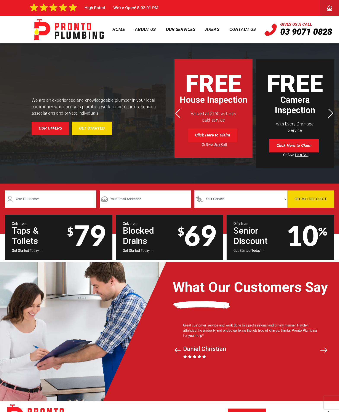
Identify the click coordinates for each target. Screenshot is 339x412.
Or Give (214, 145)
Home (118, 29)
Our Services (180, 29)
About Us (145, 29)
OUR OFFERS (50, 128)
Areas (212, 29)
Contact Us (242, 29)
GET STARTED (92, 128)
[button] (331, 113)
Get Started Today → (27, 251)
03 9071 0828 (306, 32)
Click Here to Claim (212, 135)
